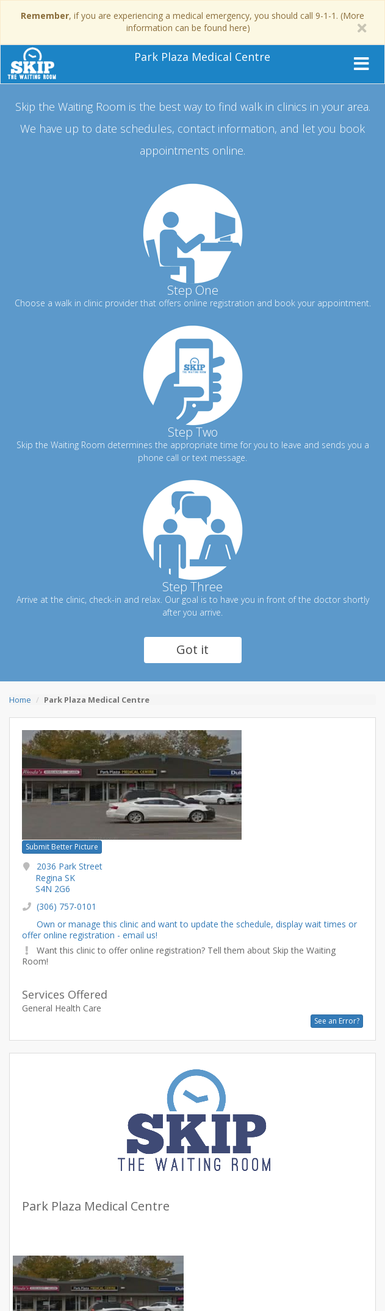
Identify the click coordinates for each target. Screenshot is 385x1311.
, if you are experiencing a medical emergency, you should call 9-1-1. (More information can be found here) (192, 21)
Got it (192, 649)
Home (20, 699)
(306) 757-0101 (66, 906)
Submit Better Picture (62, 847)
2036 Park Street (69, 877)
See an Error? (336, 1021)
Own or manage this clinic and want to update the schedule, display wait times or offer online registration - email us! (189, 929)
